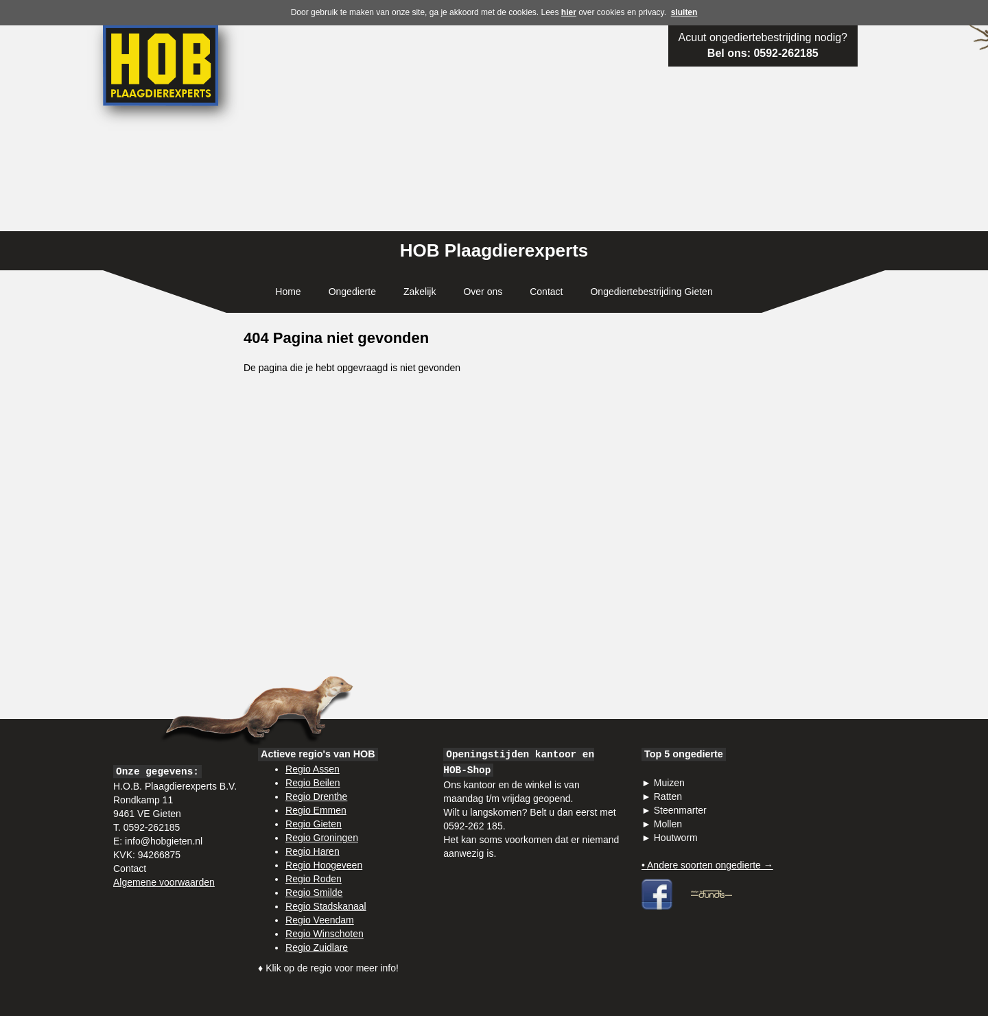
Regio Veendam (319, 919)
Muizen (669, 782)
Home (288, 291)
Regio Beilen (312, 782)
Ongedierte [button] (352, 291)
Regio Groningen (321, 837)
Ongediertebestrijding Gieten (651, 291)
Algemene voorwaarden (164, 882)
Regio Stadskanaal (325, 906)
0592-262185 (785, 53)
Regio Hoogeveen (323, 865)
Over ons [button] (482, 291)
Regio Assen (312, 769)
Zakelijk (419, 291)
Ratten (668, 796)
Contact (546, 291)
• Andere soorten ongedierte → (707, 865)
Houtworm (676, 837)
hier (568, 12)
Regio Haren (312, 851)
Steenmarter (680, 810)
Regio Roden (313, 878)
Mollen (668, 823)
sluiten (684, 12)
